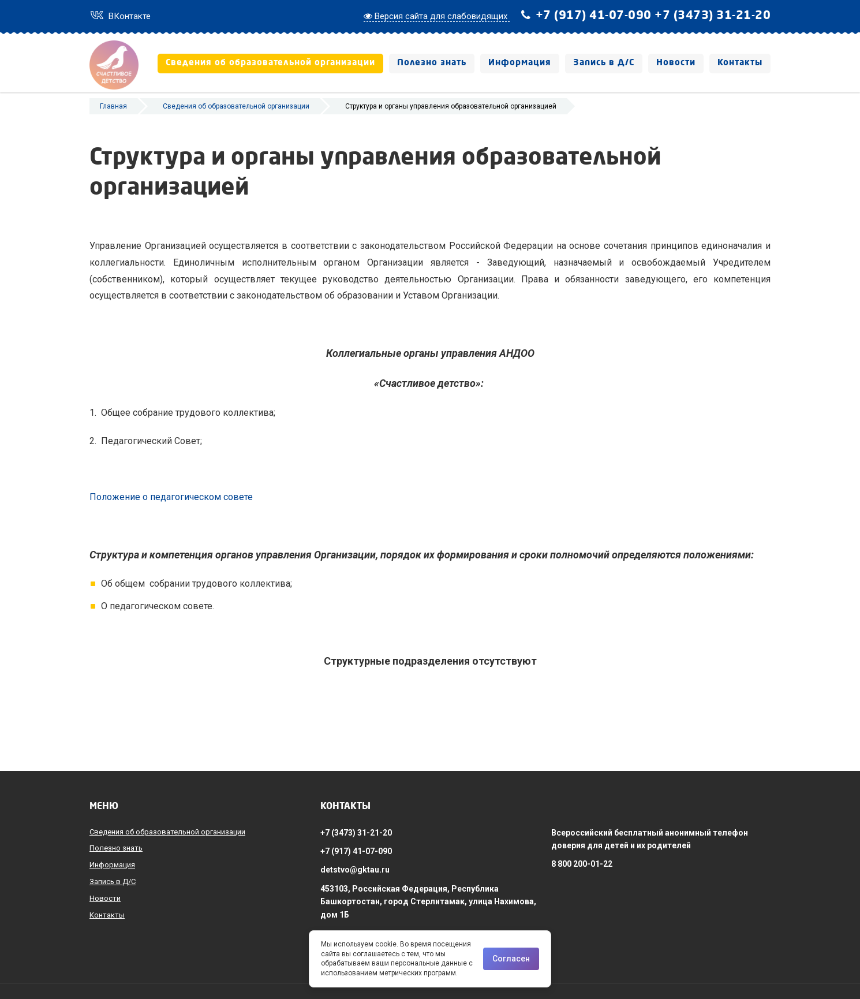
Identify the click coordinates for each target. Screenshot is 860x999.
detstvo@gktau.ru (355, 869)
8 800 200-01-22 (581, 863)
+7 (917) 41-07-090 (594, 16)
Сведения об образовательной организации (270, 63)
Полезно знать (431, 63)
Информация (519, 63)
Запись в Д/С (603, 63)
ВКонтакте (120, 16)
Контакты (739, 63)
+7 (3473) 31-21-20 (713, 16)
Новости (676, 63)
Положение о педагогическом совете (171, 514)
